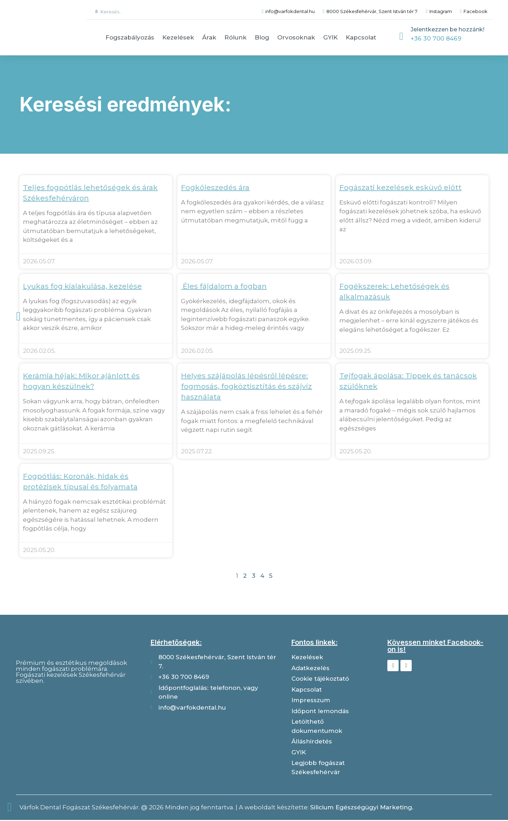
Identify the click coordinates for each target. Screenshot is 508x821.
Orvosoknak (296, 37)
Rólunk (235, 37)
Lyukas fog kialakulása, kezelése (82, 286)
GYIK (330, 37)
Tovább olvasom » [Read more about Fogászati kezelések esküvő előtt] (363, 238)
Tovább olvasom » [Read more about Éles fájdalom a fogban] (205, 337)
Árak (209, 37)
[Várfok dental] (77, 727)
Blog (262, 37)
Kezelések (178, 37)
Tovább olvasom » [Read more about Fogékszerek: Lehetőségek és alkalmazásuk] (363, 339)
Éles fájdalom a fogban (224, 286)
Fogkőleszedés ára (215, 187)
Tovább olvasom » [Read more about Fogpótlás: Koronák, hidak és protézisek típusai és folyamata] (47, 538)
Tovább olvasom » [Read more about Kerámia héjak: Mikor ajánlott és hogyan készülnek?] (47, 438)
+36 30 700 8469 (436, 38)
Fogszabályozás (129, 37)
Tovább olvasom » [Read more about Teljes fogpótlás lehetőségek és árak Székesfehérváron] (47, 249)
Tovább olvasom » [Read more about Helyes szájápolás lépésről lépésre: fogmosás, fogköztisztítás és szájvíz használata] (205, 439)
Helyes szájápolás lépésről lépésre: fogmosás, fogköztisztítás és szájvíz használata (246, 387)
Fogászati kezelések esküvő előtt (400, 187)
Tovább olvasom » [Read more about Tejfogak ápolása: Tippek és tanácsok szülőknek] (363, 438)
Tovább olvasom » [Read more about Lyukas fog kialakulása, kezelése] (47, 337)
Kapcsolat (361, 37)
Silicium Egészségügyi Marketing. (361, 808)
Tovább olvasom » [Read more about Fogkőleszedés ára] (205, 229)
